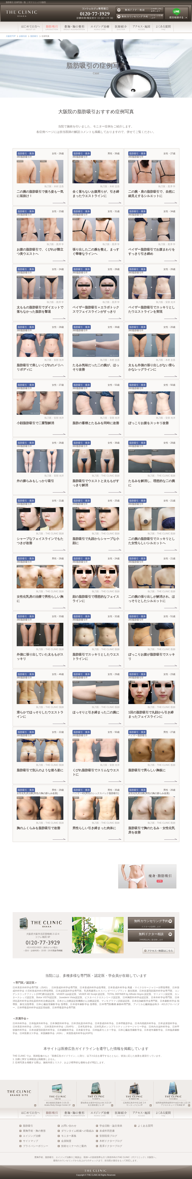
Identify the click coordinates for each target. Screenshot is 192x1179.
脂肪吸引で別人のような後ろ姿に (40, 772)
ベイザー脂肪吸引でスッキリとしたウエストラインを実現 (151, 311)
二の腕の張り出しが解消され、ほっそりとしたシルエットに (151, 601)
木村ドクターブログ (110, 1140)
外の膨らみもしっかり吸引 (35, 482)
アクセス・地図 (141, 27)
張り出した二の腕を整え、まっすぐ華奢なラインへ (95, 253)
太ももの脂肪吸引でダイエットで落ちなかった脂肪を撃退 (40, 311)
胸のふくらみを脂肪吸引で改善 (38, 830)
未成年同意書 (107, 1130)
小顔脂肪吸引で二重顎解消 (35, 425)
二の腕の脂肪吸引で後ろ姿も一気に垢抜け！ (40, 195)
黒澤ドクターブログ (110, 1146)
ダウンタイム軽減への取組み (77, 1130)
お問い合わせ (68, 1125)
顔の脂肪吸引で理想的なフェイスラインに (95, 601)
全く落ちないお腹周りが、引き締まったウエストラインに (95, 195)
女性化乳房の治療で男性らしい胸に (40, 601)
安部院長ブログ (108, 1135)
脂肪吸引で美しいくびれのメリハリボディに (40, 369)
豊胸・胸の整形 (74, 27)
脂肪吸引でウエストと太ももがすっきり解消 (95, 485)
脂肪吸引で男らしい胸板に (147, 772)
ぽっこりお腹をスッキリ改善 (148, 425)
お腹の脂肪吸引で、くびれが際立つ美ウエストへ (40, 253)
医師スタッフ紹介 (121, 27)
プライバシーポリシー (35, 1146)
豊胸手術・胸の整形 (34, 1130)
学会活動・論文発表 (110, 1125)
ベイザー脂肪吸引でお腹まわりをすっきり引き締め (151, 253)
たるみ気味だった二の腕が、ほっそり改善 (95, 369)
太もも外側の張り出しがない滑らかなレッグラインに (151, 369)
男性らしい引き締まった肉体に (94, 830)
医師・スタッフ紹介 (121, 1113)
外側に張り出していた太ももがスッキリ (40, 658)
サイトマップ (30, 1140)
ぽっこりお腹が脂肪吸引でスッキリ (151, 658)
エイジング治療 (100, 27)
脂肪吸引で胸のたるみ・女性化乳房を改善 (151, 832)
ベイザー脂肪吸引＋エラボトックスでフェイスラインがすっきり (95, 311)
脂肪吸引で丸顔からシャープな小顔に (95, 543)
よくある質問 (163, 27)
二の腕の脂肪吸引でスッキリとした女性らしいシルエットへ (151, 543)
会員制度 (66, 1140)
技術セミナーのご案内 (73, 1146)
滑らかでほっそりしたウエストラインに (40, 716)
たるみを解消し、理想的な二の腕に (151, 485)
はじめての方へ (30, 27)
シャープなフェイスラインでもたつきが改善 (40, 543)
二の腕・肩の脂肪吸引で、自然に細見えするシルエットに (151, 195)
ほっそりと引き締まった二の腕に (95, 714)
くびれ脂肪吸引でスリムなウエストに (95, 774)
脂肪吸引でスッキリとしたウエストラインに (95, 658)
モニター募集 (68, 1135)
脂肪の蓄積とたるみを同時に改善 (95, 425)
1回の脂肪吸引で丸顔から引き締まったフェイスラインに (151, 716)
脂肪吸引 (28, 1125)
